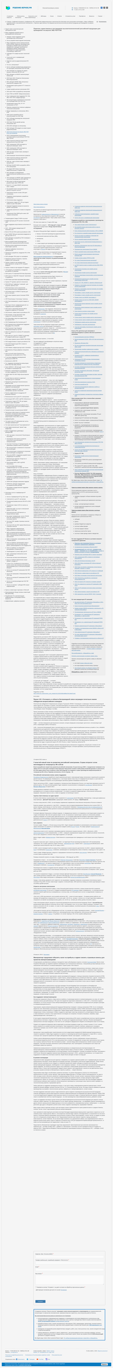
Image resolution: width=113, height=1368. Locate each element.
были (35, 849)
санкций (36, 926)
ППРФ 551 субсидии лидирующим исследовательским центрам (16, 484)
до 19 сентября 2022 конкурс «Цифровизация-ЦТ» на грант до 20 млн (17, 467)
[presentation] (48, 1296)
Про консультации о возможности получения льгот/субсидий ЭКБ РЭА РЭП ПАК (18, 100)
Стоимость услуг (70, 16)
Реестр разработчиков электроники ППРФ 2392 (87, 251)
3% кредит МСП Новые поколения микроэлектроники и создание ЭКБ (16, 169)
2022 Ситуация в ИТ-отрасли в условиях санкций (88, 581)
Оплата (59, 16)
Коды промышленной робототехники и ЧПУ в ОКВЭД (89, 230)
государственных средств (53, 1321)
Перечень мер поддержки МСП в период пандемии (88, 554)
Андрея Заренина (91, 860)
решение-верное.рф (25, 1363)
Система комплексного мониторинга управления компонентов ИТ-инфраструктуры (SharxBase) (88, 363)
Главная (100, 16)
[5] (54, 333)
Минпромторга (37, 828)
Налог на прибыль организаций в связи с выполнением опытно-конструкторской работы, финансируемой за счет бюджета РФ (19, 544)
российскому (88, 785)
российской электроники (40, 890)
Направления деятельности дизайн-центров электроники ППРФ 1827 (86, 279)
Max (48, 1359)
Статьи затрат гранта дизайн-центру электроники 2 (88, 319)
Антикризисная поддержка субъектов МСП (86, 547)
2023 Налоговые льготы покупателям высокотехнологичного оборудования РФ (16, 288)
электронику (87, 863)
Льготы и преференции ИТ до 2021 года (17, 496)
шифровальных (44, 922)
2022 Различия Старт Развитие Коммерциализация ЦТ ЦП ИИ (13, 328)
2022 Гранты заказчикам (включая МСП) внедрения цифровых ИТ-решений (16, 309)
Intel (73, 843)
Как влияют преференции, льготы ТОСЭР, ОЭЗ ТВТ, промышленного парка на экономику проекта (18, 517)
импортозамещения (39, 833)
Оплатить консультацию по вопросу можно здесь (85, 656)
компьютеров (63, 924)
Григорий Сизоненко (72, 938)
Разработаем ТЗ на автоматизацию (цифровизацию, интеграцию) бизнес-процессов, (15, 597)
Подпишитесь (21, 16)
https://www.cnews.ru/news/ (41, 204)
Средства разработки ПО (81, 384)
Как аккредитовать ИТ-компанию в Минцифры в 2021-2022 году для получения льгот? (89, 602)
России (43, 249)
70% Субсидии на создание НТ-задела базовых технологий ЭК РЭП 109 (17, 71)
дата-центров (83, 852)
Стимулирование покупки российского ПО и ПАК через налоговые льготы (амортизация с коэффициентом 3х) (17, 406)
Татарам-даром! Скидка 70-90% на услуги (16, 218)
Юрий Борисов (95, 826)
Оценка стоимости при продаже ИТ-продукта (17, 267)
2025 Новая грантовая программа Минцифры (17, 279)
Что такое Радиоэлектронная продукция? (86, 260)
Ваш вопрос (38, 1273)
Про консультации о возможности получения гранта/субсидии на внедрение (18, 452)
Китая (77, 826)
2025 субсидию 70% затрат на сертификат (16, 256)
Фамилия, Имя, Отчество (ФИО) (43, 1254)
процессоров (37, 947)
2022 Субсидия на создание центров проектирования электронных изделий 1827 (89, 470)
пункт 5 (101, 431)
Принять (104, 1364)
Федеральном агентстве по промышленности (90, 807)
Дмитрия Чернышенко (67, 860)
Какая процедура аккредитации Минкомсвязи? (87, 606)
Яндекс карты (50, 1351)
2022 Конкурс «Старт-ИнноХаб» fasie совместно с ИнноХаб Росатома (15, 315)
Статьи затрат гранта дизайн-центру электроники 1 (88, 317)
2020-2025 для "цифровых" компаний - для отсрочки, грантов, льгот (16, 284)
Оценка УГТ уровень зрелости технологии (16, 282)
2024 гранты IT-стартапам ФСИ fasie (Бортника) (18, 273)
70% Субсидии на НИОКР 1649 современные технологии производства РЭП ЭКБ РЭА (19, 178)
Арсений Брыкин (99, 910)
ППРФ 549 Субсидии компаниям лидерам (18, 481)
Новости (9, 17)
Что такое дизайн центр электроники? (86, 224)
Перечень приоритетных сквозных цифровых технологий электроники (19, 108)
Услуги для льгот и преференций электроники (87, 217)
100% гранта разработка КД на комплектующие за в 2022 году (15, 115)
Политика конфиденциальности (14, 1355)
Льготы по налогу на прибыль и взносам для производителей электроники (86, 236)
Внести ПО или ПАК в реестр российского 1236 (18, 232)
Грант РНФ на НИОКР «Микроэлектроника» (18, 93)
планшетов (76, 924)
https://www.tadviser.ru (39, 207)
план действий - (89, 551)
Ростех (66, 271)
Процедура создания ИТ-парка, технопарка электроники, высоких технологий (16, 390)
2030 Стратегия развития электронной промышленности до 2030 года (17, 158)
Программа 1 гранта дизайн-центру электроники (87, 292)
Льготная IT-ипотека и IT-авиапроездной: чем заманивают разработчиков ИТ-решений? (19, 444)
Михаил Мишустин (55, 921)
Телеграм (30, 1359)
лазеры (50, 914)
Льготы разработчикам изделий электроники (18, 40)
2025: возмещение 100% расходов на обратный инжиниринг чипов (17, 145)
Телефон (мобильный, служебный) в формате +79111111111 (51, 1260)
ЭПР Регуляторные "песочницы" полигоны (16, 299)
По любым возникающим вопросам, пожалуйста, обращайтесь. (81, 1338)
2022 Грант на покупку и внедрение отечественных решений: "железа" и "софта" (88, 567)
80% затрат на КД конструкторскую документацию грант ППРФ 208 (16, 182)
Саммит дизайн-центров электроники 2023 (18, 89)
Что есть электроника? (13, 64)
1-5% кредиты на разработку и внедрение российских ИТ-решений (16, 270)
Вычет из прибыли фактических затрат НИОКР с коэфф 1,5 (17, 560)
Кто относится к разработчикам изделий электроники (89, 233)
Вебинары (43, 16)
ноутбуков (70, 924)
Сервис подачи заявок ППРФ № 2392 (85, 258)
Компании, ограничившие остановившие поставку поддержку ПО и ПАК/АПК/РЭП (16, 371)
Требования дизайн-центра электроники (85, 322)
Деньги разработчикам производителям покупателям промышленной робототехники (17, 242)
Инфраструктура (50, 837)
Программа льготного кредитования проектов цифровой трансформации (17, 386)
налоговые (36, 326)
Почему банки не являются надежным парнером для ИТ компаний (15, 378)
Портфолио (82, 16)
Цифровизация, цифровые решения (15, 601)
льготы (41, 326)
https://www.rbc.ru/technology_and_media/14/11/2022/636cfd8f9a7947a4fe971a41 (55, 693)
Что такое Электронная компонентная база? (86, 262)
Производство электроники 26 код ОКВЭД (86, 249)
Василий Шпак (46, 828)
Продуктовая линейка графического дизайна (87, 349)
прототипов (37, 877)
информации (37, 321)
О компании (10, 16)
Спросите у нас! (32, 16)
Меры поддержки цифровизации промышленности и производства (16, 529)
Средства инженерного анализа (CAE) (85, 382)
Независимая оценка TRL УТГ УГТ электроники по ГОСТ (16, 104)
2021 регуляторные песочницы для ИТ (85, 560)
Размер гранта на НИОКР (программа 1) (85, 297)
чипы (97, 906)
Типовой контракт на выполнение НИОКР (16, 410)
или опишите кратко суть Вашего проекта (86, 668)
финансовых (41, 309)
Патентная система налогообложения (17, 557)
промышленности (46, 214)
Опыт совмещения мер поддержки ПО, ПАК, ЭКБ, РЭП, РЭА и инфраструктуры (18, 96)
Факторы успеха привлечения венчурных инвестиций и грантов (16, 246)
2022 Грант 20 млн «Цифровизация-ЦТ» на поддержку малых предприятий (16, 305)
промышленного (80, 931)
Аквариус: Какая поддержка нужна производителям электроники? (16, 37)
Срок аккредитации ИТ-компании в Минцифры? (87, 632)
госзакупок (43, 314)
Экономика (46, 954)
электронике (70, 798)
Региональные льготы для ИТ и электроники (17, 396)
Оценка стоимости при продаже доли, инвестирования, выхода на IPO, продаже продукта (16, 264)
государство (51, 865)
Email (36, 1267)
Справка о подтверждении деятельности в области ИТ (89, 638)
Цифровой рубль (9, 419)
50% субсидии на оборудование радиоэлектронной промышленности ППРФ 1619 (18, 174)
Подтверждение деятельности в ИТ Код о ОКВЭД (88, 612)
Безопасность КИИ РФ (11, 361)
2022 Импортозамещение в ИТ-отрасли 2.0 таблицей (89, 570)
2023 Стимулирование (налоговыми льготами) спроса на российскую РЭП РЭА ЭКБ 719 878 (18, 137)
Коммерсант (41, 863)
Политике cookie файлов (25, 1365)
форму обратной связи (86, 663)
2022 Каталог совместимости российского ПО (17, 312)
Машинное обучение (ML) (81, 343)
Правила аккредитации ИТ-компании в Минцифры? (88, 626)
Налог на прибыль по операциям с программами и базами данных (16, 548)
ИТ (91, 944)
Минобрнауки (86, 874)
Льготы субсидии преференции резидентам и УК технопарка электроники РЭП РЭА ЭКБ (19, 67)
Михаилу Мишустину (39, 786)
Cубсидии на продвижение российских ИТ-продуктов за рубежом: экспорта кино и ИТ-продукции (18, 478)
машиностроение (38, 914)
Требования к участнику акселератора (85, 324)
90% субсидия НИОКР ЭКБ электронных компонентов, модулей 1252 (17, 82)
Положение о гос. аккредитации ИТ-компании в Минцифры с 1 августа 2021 (87, 615)
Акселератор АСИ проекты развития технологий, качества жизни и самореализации (16, 440)
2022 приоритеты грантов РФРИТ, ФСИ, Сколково (88, 594)
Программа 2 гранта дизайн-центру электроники (87, 295)
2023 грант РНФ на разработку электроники (18, 91)
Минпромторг (55, 214)
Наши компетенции (30, 17)
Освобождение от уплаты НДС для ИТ (17, 551)
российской (37, 217)
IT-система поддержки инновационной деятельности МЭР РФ (15, 358)
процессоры (49, 849)
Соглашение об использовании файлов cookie (37, 1355)
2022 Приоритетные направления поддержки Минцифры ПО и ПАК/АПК (17, 325)
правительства (45, 921)
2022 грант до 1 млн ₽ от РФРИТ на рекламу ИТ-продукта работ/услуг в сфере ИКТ (17, 336)
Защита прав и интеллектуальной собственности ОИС (14, 29)
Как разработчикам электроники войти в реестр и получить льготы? (17, 189)
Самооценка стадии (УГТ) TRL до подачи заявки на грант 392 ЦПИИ (18, 203)
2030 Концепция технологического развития (18, 155)
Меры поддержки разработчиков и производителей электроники (14, 33)
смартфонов (84, 924)
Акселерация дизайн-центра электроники (86, 272)
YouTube (40, 1359)
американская (68, 843)
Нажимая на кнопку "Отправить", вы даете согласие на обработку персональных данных (60, 1287)
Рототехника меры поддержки (15, 200)
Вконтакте (20, 1359)
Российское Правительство (41, 777)
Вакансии (91, 16)
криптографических (54, 922)
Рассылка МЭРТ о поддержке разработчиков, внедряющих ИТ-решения (19, 455)
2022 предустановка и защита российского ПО (17, 341)
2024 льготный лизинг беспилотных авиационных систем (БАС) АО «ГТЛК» (15, 354)
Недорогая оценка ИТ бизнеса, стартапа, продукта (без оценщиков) (16, 259)
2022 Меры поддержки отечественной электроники (88, 575)
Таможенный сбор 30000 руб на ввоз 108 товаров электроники (18, 214)
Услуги (52, 16)
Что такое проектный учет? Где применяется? (17, 425)
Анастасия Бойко (91, 962)
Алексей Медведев (96, 874)
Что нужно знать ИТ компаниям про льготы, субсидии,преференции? (17, 422)
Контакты (18, 17)
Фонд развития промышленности (43, 256)
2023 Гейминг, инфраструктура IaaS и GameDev (18, 347)
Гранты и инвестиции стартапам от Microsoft (17, 590)
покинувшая (87, 843)
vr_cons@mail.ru (13, 1352)
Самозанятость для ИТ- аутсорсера (16, 499)
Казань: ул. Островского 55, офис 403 (43, 1352)
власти (45, 820)
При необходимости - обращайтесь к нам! (83, 653)
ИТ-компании (75, 890)
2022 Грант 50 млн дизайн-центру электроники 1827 (16, 122)
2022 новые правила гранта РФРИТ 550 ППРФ (17, 339)
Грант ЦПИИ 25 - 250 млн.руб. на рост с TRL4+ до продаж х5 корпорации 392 (17, 367)
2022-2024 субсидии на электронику (16, 125)
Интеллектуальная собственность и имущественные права (16, 513)
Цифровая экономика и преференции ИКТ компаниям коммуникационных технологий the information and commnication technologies (47, 21)
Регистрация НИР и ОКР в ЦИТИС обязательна (18, 399)
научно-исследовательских (78, 877)
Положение (64, 1290)
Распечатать (102, 21)
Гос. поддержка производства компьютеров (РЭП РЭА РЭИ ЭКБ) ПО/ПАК (16, 364)
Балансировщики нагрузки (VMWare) (84, 337)
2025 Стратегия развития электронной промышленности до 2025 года (17, 141)
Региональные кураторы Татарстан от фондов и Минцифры (17, 459)
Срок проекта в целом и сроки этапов (85, 311)
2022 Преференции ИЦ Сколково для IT (16, 322)
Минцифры (82, 860)
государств (55, 926)
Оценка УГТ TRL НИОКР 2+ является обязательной (88, 282)
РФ (38, 922)
